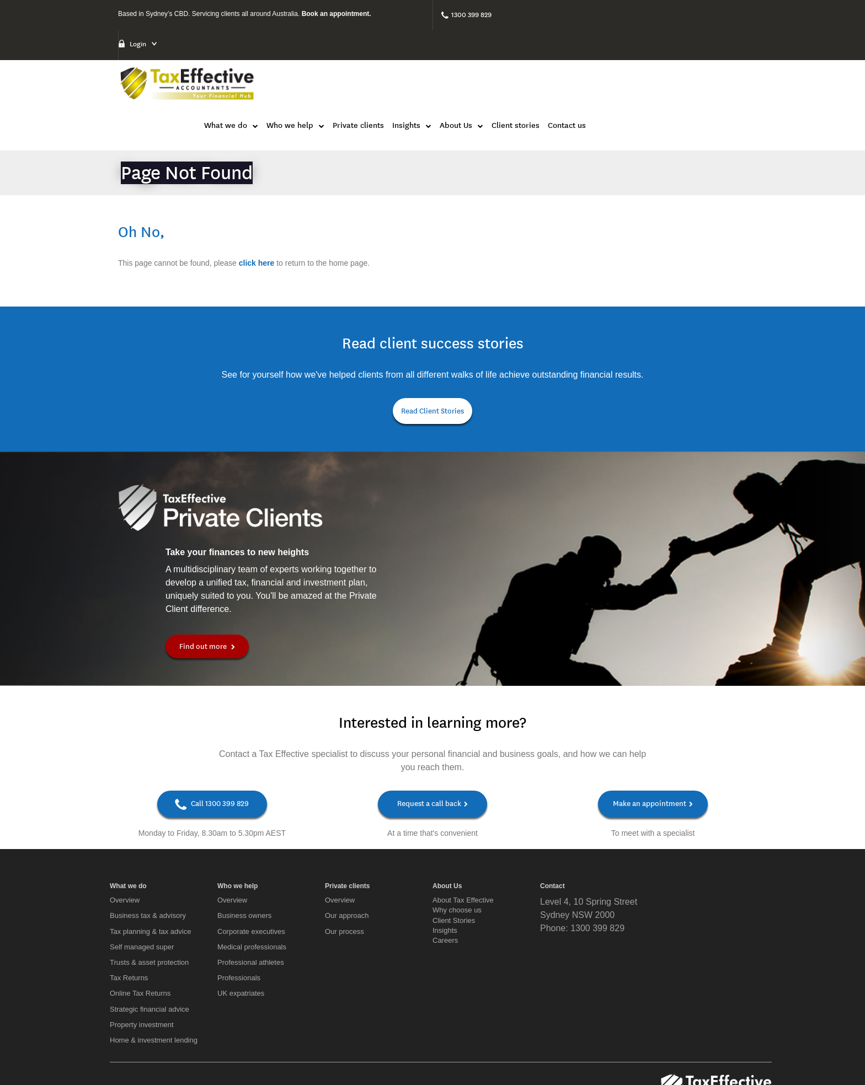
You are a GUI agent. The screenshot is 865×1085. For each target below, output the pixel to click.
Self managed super (142, 877)
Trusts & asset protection (149, 892)
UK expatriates (240, 923)
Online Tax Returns (140, 923)
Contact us (728, 54)
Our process (344, 861)
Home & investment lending (153, 970)
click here (257, 191)
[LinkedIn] (130, 1043)
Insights (444, 860)
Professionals (238, 908)
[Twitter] (149, 1043)
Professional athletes (250, 892)
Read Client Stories (432, 340)
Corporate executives (251, 861)
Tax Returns (129, 908)
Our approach (347, 845)
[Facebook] (114, 1043)
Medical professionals (251, 877)
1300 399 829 (471, 14)
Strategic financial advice (149, 939)
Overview (125, 830)
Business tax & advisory (148, 845)
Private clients (519, 54)
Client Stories (453, 850)
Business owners (244, 845)
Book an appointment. (336, 14)
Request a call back (432, 733)
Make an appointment (653, 733)
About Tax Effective (463, 830)
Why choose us (457, 840)
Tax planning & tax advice (150, 861)
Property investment (142, 954)
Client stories (677, 54)
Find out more (210, 576)
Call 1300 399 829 (212, 734)
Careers (445, 870)
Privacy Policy (747, 1054)
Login (622, 14)
